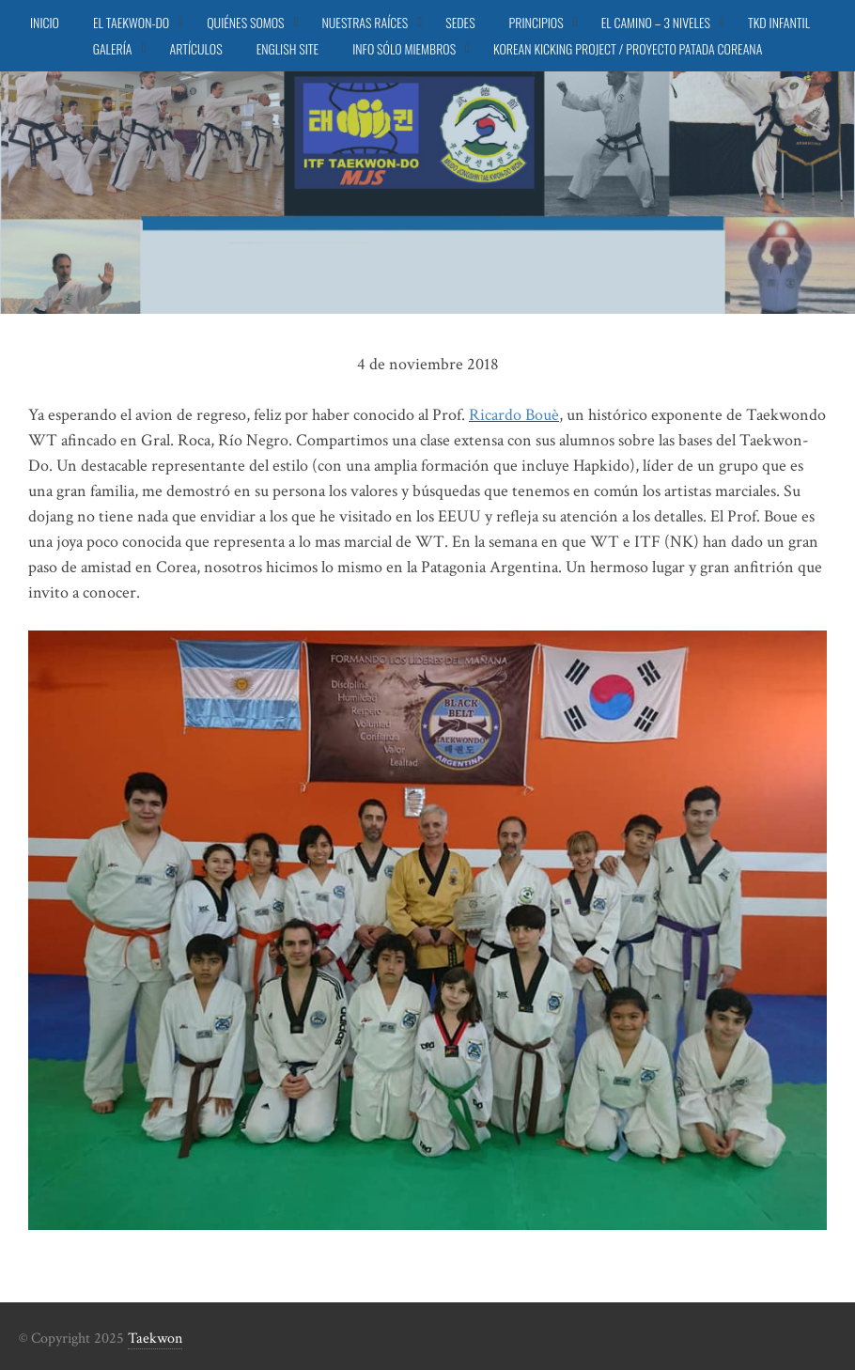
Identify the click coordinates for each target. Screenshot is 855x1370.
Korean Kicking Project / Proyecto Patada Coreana (627, 48)
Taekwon (155, 1338)
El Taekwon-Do (131, 22)
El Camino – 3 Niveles (655, 22)
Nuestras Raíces (365, 22)
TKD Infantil (779, 22)
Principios (536, 22)
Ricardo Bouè (514, 415)
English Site (287, 48)
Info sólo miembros (404, 48)
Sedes (459, 22)
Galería (112, 48)
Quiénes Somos (245, 22)
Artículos (196, 48)
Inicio (44, 22)
